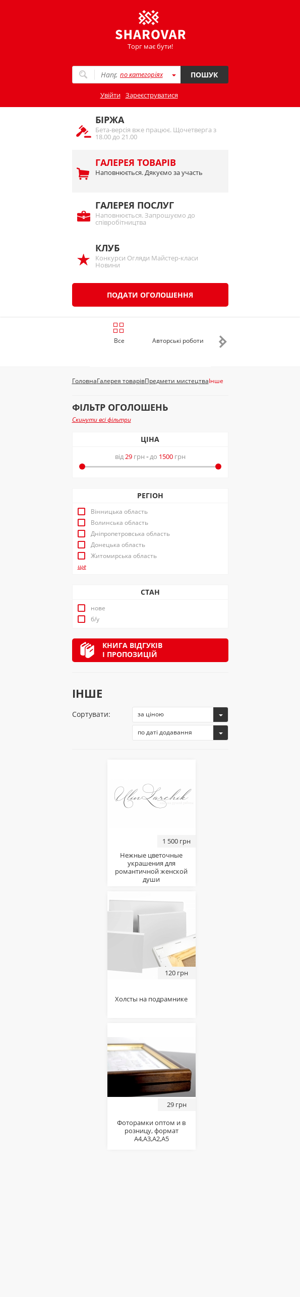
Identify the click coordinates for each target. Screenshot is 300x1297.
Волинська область (119, 523)
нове (98, 608)
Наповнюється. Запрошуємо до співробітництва (156, 213)
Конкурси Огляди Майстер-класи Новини (156, 255)
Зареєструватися (152, 95)
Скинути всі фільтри (101, 419)
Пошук (204, 74)
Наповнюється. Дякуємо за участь (156, 166)
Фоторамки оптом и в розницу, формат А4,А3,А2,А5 (151, 1130)
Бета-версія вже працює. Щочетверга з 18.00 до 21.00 (156, 127)
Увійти (110, 95)
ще (82, 566)
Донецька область (118, 545)
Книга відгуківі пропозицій (132, 649)
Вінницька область (119, 512)
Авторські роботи (178, 340)
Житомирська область (124, 556)
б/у (95, 619)
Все (118, 333)
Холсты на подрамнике (151, 998)
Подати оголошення (150, 295)
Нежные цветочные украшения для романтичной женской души (151, 867)
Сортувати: (91, 714)
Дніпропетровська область (130, 534)
